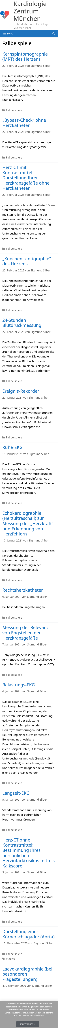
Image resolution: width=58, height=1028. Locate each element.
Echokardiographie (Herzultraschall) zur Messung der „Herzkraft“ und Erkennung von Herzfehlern (27, 523)
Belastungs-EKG (18, 685)
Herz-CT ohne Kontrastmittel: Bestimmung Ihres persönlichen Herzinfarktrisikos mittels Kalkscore (28, 853)
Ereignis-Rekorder (20, 391)
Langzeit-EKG (16, 793)
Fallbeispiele (14, 110)
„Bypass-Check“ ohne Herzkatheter (24, 122)
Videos (10, 959)
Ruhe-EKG (12, 447)
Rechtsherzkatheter (22, 590)
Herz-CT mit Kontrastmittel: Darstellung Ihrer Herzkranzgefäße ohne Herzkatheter (25, 177)
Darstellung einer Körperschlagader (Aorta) (28, 934)
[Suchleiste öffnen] (53, 33)
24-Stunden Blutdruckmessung (21, 322)
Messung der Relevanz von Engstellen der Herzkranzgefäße (25, 632)
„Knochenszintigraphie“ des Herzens (26, 261)
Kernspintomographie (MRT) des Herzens (25, 56)
